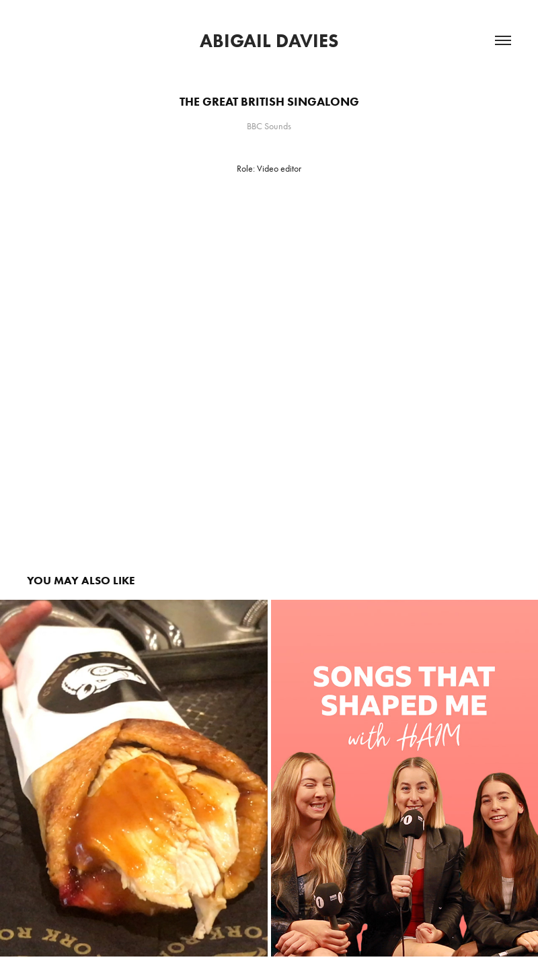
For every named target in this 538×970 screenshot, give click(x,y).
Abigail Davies (269, 40)
